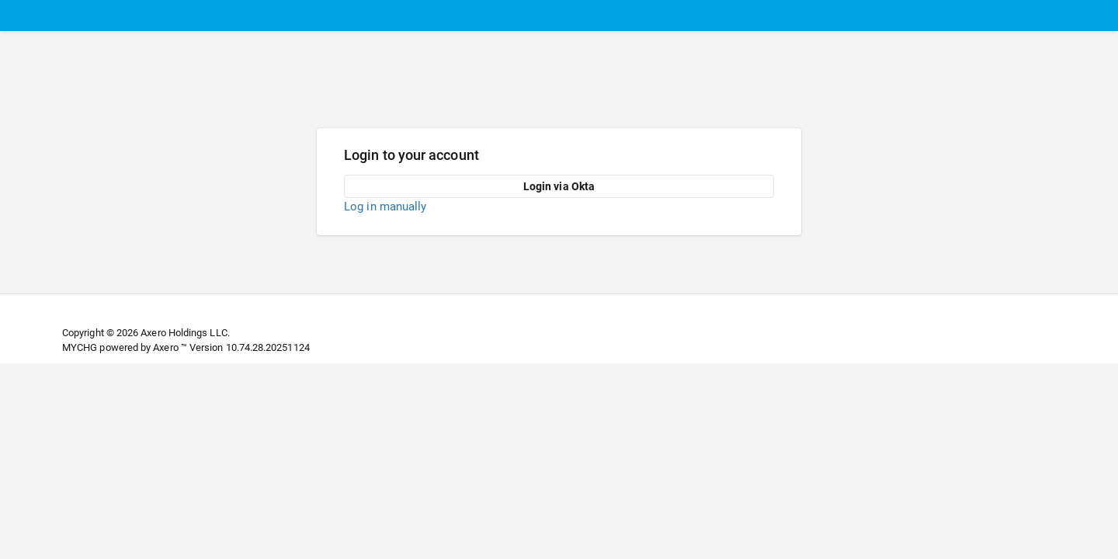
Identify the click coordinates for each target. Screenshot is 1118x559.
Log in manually (385, 207)
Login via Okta (559, 186)
